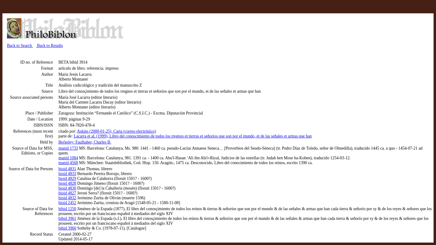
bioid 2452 (67, 202)
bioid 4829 (67, 178)
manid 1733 (68, 148)
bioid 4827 (67, 193)
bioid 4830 (67, 188)
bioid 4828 (67, 183)
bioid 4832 (67, 198)
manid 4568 (68, 163)
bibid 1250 (67, 209)
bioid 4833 (67, 173)
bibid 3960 (67, 228)
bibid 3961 (67, 218)
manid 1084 (68, 158)
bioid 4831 (67, 169)
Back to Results (49, 45)
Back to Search (20, 45)
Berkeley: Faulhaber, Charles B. (84, 142)
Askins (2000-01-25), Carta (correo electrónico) (116, 131)
